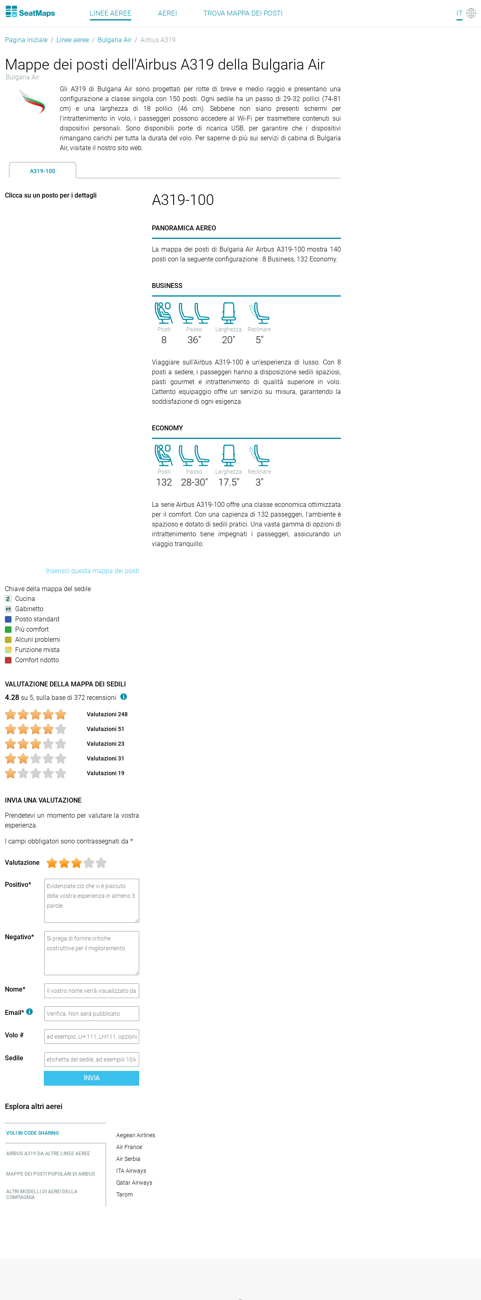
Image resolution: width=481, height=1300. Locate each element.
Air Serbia (128, 1159)
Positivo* (18, 884)
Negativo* (19, 937)
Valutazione (22, 862)
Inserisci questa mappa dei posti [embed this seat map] (92, 571)
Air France (129, 1147)
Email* (19, 1013)
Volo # (14, 1035)
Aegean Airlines (135, 1135)
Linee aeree (72, 40)
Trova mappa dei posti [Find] (243, 13)
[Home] (30, 11)
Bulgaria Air (114, 40)
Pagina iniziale (26, 40)
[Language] (466, 13)
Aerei (167, 13)
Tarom (124, 1194)
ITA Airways (131, 1170)
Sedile (14, 1058)
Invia (91, 1078)
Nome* (15, 989)
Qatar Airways (134, 1182)
